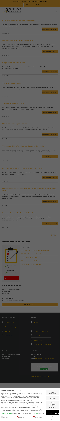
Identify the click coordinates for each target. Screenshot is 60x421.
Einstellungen (35, 413)
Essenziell (4, 417)
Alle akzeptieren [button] (52, 392)
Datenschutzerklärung (6, 413)
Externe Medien (38, 417)
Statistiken (20, 417)
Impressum (52, 419)
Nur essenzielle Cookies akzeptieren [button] (52, 405)
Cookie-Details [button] (52, 416)
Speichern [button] (53, 398)
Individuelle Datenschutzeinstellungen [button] (54, 412)
